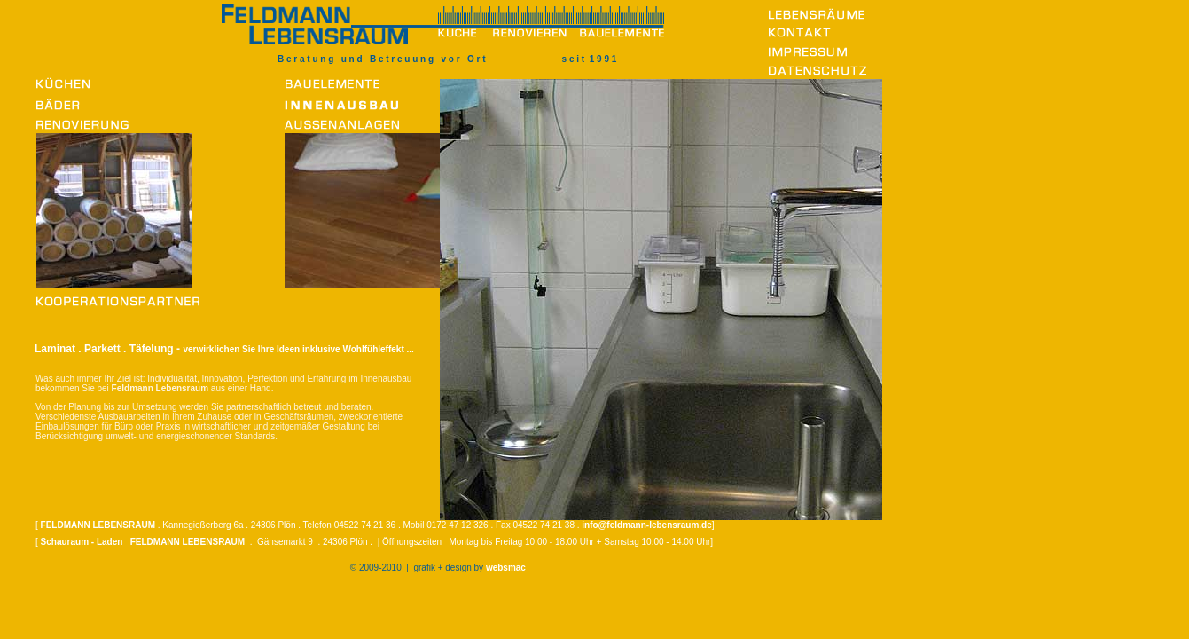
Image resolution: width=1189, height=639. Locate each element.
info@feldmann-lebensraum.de (646, 525)
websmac (506, 567)
